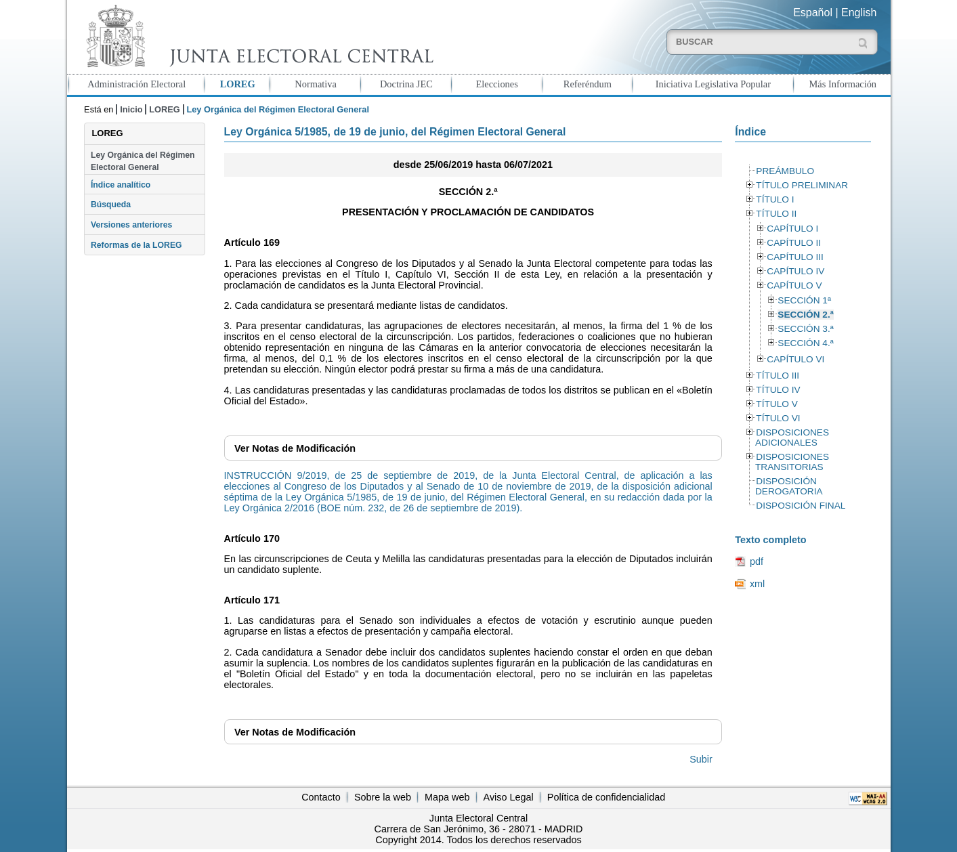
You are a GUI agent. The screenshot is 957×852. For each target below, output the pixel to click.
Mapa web (447, 797)
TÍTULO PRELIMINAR (802, 185)
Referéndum (587, 84)
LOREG (237, 84)
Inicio (131, 109)
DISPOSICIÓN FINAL (800, 505)
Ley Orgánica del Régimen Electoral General (143, 161)
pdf (756, 561)
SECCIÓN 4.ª (805, 343)
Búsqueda (111, 204)
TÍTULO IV (778, 390)
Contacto (321, 797)
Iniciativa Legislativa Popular (713, 84)
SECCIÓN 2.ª (805, 315)
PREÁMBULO (785, 171)
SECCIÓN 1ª (804, 300)
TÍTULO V (776, 404)
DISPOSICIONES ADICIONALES (792, 437)
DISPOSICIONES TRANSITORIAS (792, 462)
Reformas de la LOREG (136, 245)
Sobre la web (382, 797)
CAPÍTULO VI (795, 359)
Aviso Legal (509, 797)
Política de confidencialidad (606, 797)
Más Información (843, 84)
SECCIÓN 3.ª (805, 329)
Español (812, 12)
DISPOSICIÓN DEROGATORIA (789, 486)
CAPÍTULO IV (795, 271)
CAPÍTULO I (792, 228)
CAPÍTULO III (795, 257)
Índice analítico (120, 185)
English (858, 12)
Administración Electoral (136, 84)
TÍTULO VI (778, 418)
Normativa (316, 84)
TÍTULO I (775, 199)
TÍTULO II (776, 214)
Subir (701, 759)
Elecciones (496, 84)
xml (757, 583)
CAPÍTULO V (794, 285)
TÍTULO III (777, 375)
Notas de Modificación (295, 448)
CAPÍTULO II (794, 243)
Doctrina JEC (406, 84)
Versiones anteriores (131, 225)
